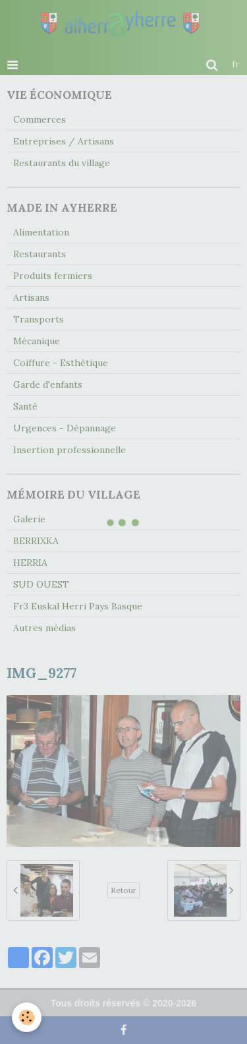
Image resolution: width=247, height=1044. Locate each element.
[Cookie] (26, 1017)
